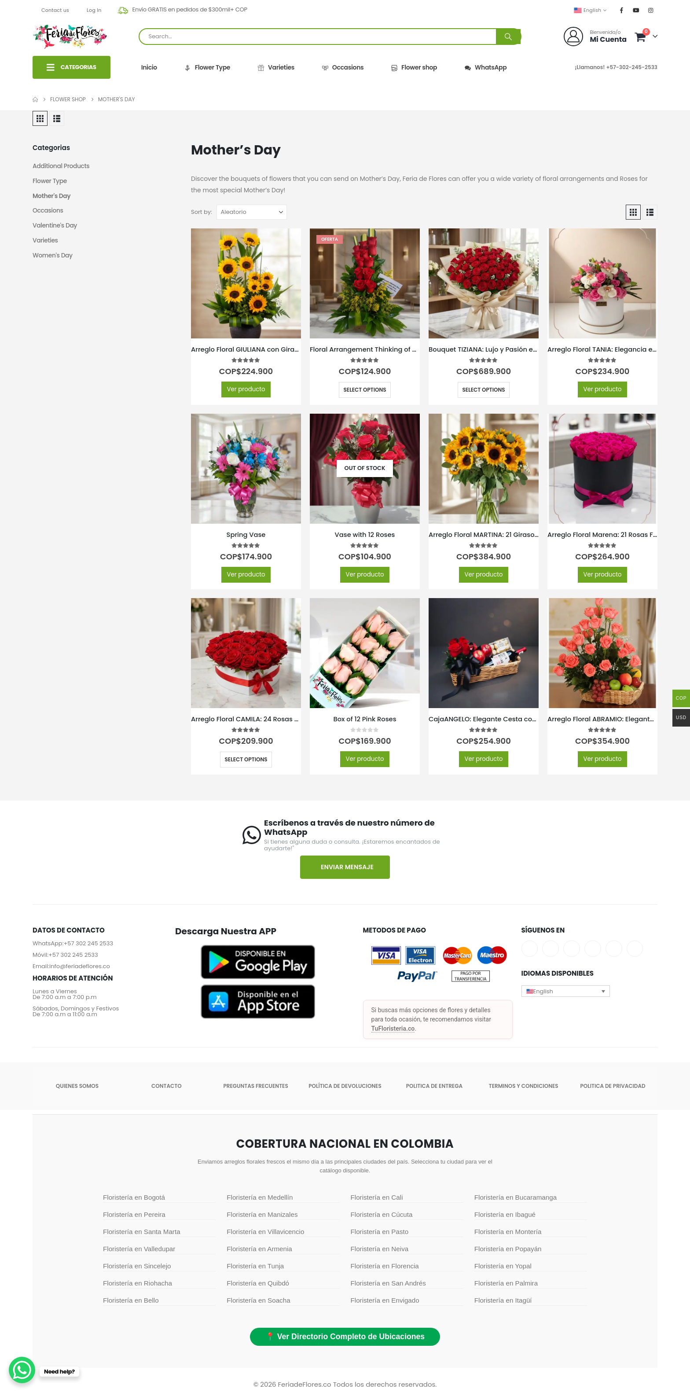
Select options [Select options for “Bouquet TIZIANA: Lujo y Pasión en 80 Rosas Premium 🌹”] (483, 389)
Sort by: (201, 212)
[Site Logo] (70, 36)
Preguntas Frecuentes (256, 1086)
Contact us (55, 10)
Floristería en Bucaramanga (515, 1197)
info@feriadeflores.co (79, 966)
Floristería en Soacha (258, 1300)
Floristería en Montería (508, 1231)
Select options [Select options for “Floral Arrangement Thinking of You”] (364, 389)
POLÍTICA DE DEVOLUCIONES (345, 1086)
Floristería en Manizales (262, 1214)
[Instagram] (651, 10)
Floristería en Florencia (385, 1266)
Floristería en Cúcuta (382, 1214)
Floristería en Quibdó (258, 1283)
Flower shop (413, 67)
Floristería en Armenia (259, 1248)
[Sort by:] (252, 212)
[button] (40, 118)
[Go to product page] (246, 283)
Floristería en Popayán (508, 1248)
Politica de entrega (434, 1086)
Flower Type (207, 67)
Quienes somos (77, 1086)
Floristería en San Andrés (388, 1283)
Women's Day (53, 256)
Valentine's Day (55, 226)
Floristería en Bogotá (134, 1197)
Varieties (275, 67)
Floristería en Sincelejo (137, 1266)
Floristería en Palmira (506, 1283)
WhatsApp (485, 67)
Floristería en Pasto (380, 1231)
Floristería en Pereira (134, 1214)
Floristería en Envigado (385, 1300)
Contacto (166, 1086)
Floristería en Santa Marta (141, 1231)
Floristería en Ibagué (505, 1214)
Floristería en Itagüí (503, 1300)
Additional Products (61, 166)
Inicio (149, 67)
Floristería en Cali (377, 1197)
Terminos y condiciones (523, 1086)
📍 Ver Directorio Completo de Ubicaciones (345, 1336)
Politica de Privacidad (613, 1086)
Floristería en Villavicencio (265, 1231)
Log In (94, 10)
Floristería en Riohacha (137, 1283)
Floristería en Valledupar (139, 1248)
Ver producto (246, 389)
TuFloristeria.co (393, 1028)
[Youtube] (636, 10)
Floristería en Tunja (255, 1266)
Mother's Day (52, 196)
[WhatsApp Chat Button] (22, 1370)
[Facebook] (622, 10)
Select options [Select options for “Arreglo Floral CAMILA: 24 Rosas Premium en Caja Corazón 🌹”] (245, 759)
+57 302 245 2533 (88, 943)
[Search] (508, 36)
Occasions (342, 67)
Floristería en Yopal (503, 1266)
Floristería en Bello (131, 1300)
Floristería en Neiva (380, 1248)
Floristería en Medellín (260, 1197)
